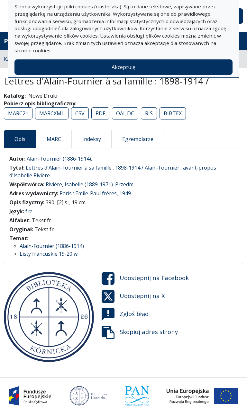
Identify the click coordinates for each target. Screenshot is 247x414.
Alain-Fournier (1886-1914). (59, 158)
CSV (80, 113)
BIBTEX (173, 113)
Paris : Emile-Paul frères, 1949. (95, 193)
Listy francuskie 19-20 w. (49, 253)
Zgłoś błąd (125, 314)
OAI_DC (125, 113)
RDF (100, 113)
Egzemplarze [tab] (137, 139)
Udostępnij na (145, 278)
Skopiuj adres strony (140, 332)
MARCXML (51, 113)
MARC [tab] (54, 139)
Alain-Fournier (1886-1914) (52, 246)
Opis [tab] (19, 139)
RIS (149, 113)
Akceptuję (123, 67)
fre (28, 211)
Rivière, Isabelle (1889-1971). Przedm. (90, 184)
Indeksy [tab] (91, 139)
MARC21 (18, 113)
